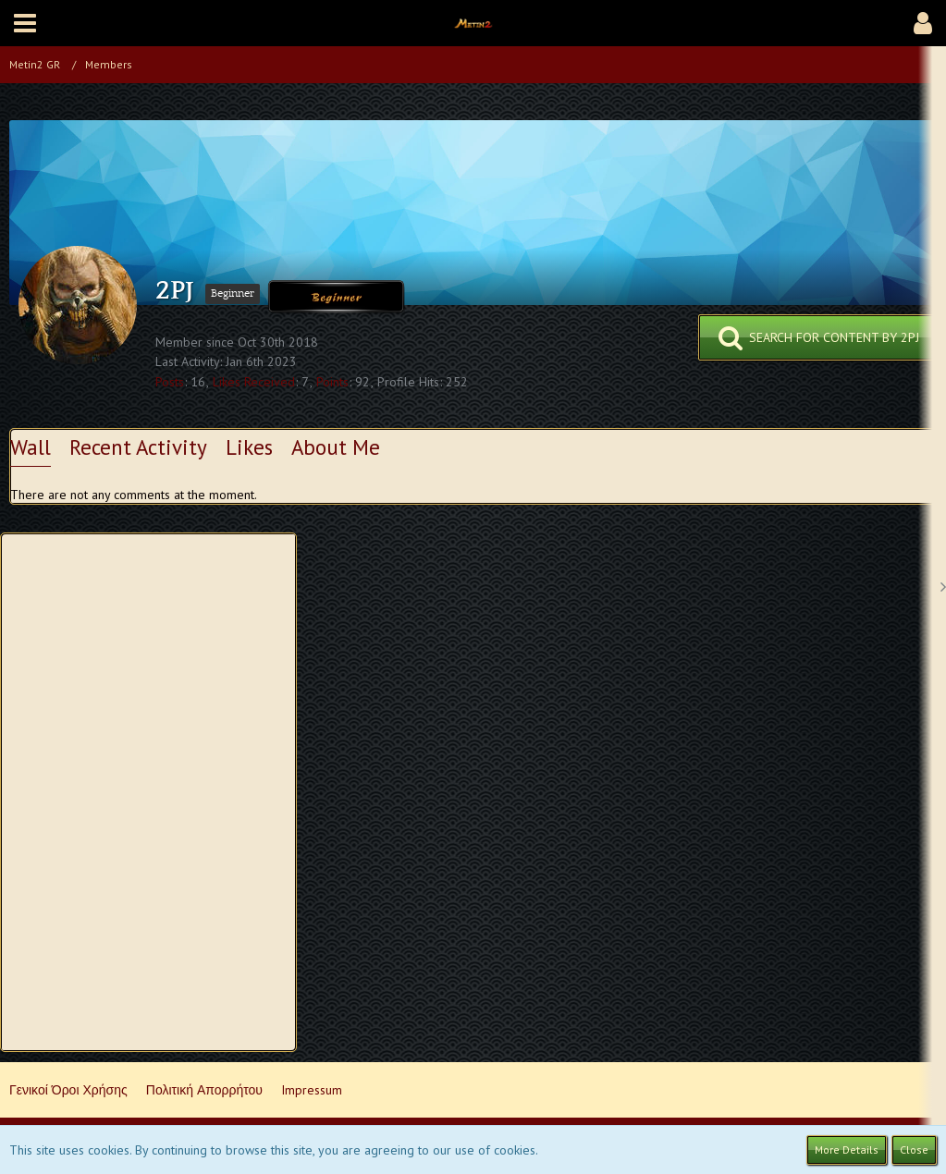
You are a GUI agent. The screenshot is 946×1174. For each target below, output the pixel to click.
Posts (169, 381)
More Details (846, 1149)
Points (332, 381)
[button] (25, 23)
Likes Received (254, 381)
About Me (335, 447)
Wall (30, 447)
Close (914, 1149)
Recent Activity (138, 447)
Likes (249, 447)
